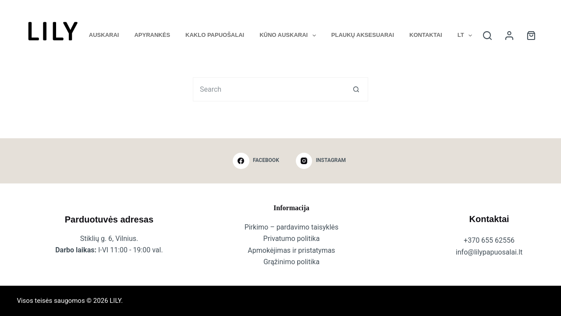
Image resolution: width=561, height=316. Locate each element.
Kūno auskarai (289, 35)
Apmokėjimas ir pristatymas (291, 250)
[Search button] (356, 89)
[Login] (509, 35)
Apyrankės (152, 35)
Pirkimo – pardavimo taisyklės (292, 227)
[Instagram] (321, 161)
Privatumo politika (291, 238)
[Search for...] (268, 89)
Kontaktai (425, 35)
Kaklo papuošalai (214, 35)
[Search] (487, 35)
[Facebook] (256, 161)
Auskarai (104, 35)
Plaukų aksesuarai (362, 35)
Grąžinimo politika (291, 262)
